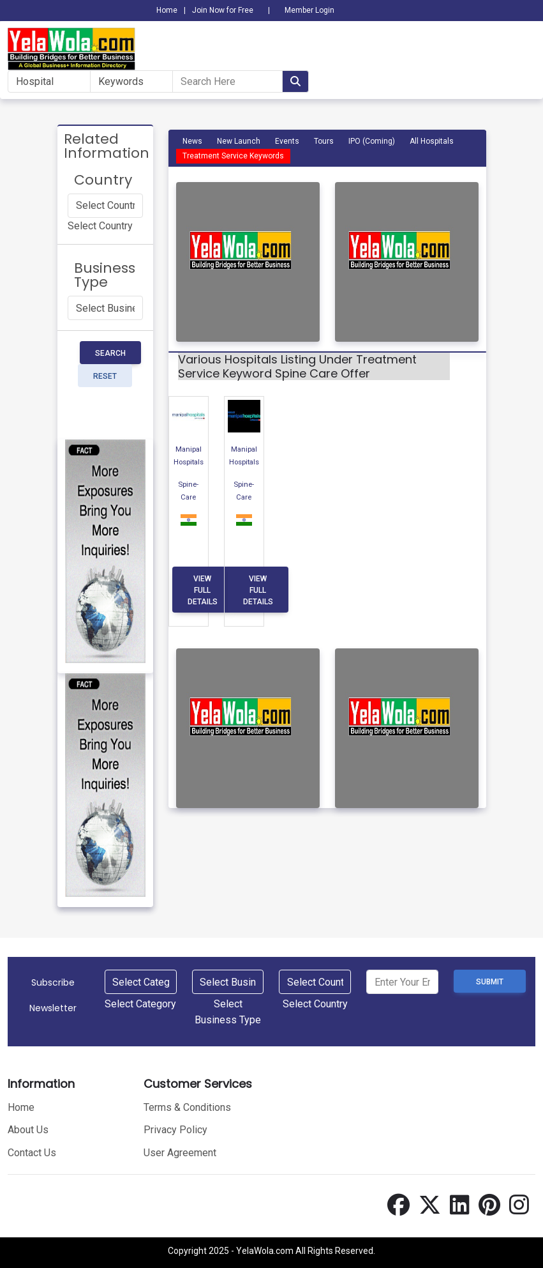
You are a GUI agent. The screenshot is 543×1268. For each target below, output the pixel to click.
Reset (105, 376)
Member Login (309, 10)
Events (287, 141)
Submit (489, 981)
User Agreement (180, 1151)
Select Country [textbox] (100, 226)
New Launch (238, 141)
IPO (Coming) (371, 141)
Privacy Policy (175, 1128)
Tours (324, 141)
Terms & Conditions (187, 1105)
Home (166, 10)
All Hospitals (432, 141)
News (192, 141)
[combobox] (100, 226)
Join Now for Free (222, 10)
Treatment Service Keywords (233, 155)
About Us (28, 1128)
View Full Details (203, 590)
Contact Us (32, 1151)
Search (110, 353)
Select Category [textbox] (140, 1002)
